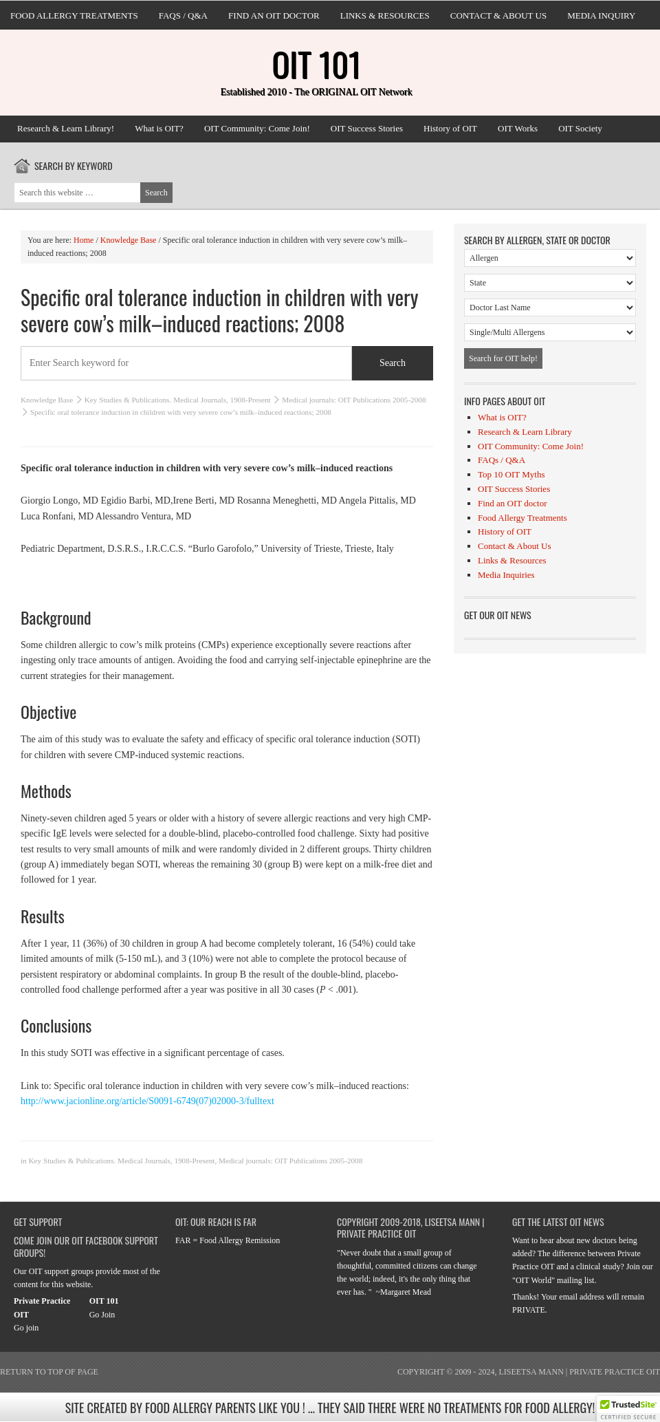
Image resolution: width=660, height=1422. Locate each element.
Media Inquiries (506, 575)
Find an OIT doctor (274, 15)
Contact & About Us (498, 15)
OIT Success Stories (367, 128)
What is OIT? (159, 128)
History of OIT (450, 128)
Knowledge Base (47, 400)
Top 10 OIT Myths (511, 474)
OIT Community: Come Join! (257, 128)
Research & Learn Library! (65, 128)
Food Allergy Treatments (74, 15)
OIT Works (518, 128)
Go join (26, 1328)
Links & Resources (385, 15)
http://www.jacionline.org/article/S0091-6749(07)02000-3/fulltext (147, 1101)
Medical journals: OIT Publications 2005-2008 (354, 400)
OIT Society (580, 128)
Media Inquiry (601, 15)
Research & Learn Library (525, 432)
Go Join (102, 1314)
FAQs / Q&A (183, 15)
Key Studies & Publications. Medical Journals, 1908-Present (178, 400)
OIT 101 (316, 63)
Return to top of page (49, 1372)
